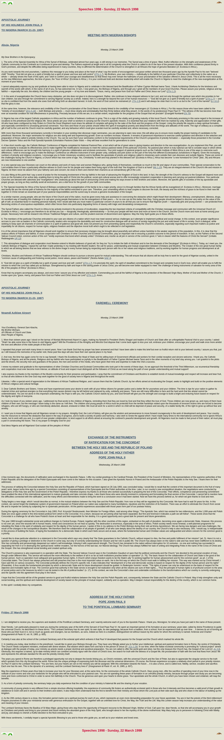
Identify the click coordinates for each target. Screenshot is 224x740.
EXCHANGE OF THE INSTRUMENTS (112, 437)
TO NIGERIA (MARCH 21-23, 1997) (22, 30)
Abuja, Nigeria (10, 44)
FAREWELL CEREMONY (112, 303)
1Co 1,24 (132, 646)
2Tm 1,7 (99, 74)
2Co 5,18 (31, 111)
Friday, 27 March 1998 (15, 612)
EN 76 (187, 113)
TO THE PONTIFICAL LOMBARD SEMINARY (112, 606)
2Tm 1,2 (171, 91)
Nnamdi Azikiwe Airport (16, 312)
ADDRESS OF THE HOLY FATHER (112, 452)
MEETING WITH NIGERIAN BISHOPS (112, 35)
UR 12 (17, 238)
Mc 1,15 (157, 167)
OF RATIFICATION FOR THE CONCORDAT (112, 442)
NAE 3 (107, 258)
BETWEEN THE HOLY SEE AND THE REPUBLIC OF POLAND (112, 447)
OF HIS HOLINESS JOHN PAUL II (21, 24)
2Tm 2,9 (136, 101)
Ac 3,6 (216, 649)
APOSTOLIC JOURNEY (15, 19)
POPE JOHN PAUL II (112, 457)
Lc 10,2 (214, 101)
